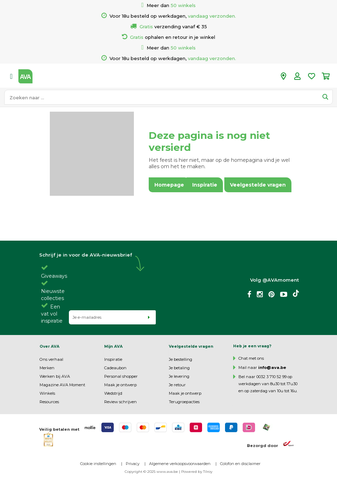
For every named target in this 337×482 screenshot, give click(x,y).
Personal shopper (121, 376)
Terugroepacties (184, 401)
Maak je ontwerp (120, 384)
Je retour (177, 384)
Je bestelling (180, 359)
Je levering (179, 376)
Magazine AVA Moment (62, 384)
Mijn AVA (113, 346)
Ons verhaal (51, 359)
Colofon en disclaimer (240, 463)
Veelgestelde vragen (191, 346)
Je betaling (179, 367)
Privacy (133, 463)
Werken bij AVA (55, 376)
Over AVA (49, 346)
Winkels (47, 393)
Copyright (133, 471)
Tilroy (207, 471)
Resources (49, 401)
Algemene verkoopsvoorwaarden (180, 463)
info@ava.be (272, 367)
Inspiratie (113, 359)
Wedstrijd (113, 393)
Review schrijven (120, 401)
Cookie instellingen (98, 463)
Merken (47, 367)
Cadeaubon (115, 367)
